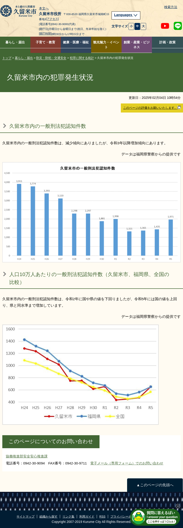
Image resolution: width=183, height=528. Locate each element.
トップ (6, 58)
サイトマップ (25, 516)
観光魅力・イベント (106, 45)
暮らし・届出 (15, 42)
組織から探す (48, 516)
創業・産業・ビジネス (137, 45)
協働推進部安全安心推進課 (27, 456)
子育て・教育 (45, 42)
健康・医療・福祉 (76, 42)
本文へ (44, 8)
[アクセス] (52, 19)
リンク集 (68, 516)
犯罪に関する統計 (82, 58)
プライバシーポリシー (125, 516)
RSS (102, 516)
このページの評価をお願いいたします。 (152, 107)
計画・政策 (167, 42)
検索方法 (170, 7)
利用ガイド (86, 516)
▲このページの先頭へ (154, 485)
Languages (126, 15)
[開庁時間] (45, 33)
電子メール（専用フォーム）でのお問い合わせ (126, 463)
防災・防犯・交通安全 (51, 58)
